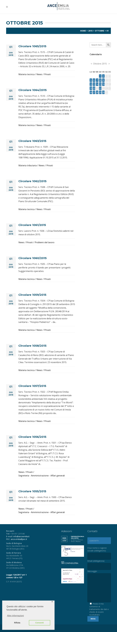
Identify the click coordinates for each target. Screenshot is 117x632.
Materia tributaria (27, 165)
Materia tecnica (26, 74)
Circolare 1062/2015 (32, 181)
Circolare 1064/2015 (32, 90)
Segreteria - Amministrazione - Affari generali (41, 475)
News (39, 74)
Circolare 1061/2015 (32, 225)
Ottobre (99, 30)
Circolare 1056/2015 (32, 436)
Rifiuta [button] (17, 623)
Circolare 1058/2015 (32, 345)
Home (83, 30)
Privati (47, 74)
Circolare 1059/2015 (32, 294)
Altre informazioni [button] (15, 615)
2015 (90, 30)
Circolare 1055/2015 (32, 491)
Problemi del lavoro (44, 242)
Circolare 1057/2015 (32, 386)
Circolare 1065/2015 (32, 46)
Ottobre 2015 (100, 63)
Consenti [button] (39, 623)
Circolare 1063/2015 (32, 141)
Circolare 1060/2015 (32, 258)
